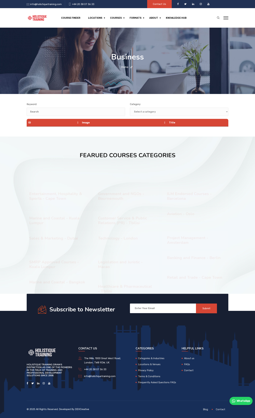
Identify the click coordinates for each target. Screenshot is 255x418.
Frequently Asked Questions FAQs (157, 382)
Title (172, 122)
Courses (116, 17)
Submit (206, 308)
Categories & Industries (151, 358)
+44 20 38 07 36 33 (83, 4)
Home (124, 67)
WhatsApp (241, 401)
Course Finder (70, 17)
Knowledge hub (176, 17)
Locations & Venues (149, 364)
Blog (205, 409)
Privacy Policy (146, 370)
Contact (189, 370)
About (153, 17)
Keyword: (32, 104)
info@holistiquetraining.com (46, 4)
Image (86, 122)
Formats (135, 17)
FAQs (187, 364)
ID (29, 122)
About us (189, 358)
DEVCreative (82, 409)
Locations (95, 17)
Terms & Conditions (149, 376)
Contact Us (159, 4)
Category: (135, 104)
